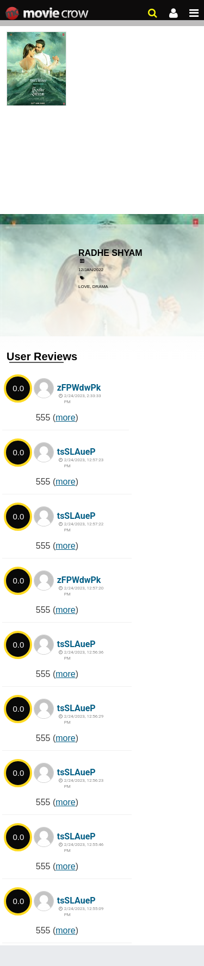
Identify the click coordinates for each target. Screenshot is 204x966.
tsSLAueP (76, 452)
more (65, 417)
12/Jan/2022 (90, 269)
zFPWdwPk (79, 387)
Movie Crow (48, 14)
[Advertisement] (102, 128)
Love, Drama (93, 286)
